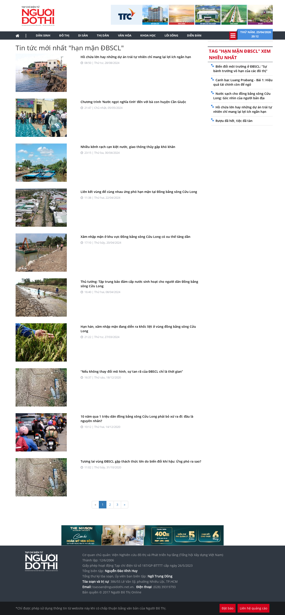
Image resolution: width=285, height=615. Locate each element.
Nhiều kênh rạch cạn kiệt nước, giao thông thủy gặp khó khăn (128, 147)
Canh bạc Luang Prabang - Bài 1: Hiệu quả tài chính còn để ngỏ (243, 82)
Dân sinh (43, 35)
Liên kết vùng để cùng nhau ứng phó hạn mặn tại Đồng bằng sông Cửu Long (139, 192)
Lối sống (171, 35)
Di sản (83, 35)
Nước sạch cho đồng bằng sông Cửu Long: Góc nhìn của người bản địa (242, 95)
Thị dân (103, 35)
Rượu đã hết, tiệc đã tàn (234, 121)
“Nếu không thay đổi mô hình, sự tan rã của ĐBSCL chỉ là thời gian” (132, 371)
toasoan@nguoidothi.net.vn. (113, 587)
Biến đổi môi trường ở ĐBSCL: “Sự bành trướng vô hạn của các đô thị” (240, 68)
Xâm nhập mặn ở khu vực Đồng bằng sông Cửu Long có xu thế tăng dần (135, 237)
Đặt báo (227, 608)
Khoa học (148, 35)
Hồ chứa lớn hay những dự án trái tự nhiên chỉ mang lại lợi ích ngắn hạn (136, 57)
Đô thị (64, 35)
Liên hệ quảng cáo (253, 608)
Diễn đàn (194, 35)
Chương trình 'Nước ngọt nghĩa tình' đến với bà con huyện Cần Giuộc (133, 102)
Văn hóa (124, 35)
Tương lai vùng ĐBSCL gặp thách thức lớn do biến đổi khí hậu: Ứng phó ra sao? (141, 461)
